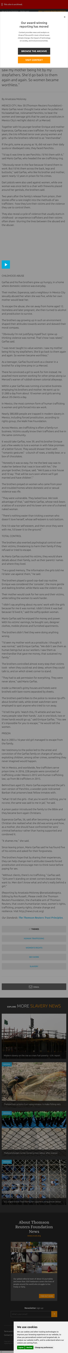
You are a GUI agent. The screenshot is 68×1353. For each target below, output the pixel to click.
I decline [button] (29, 1347)
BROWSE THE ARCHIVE (34, 51)
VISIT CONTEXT (34, 60)
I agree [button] (20, 1347)
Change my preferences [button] (44, 1347)
